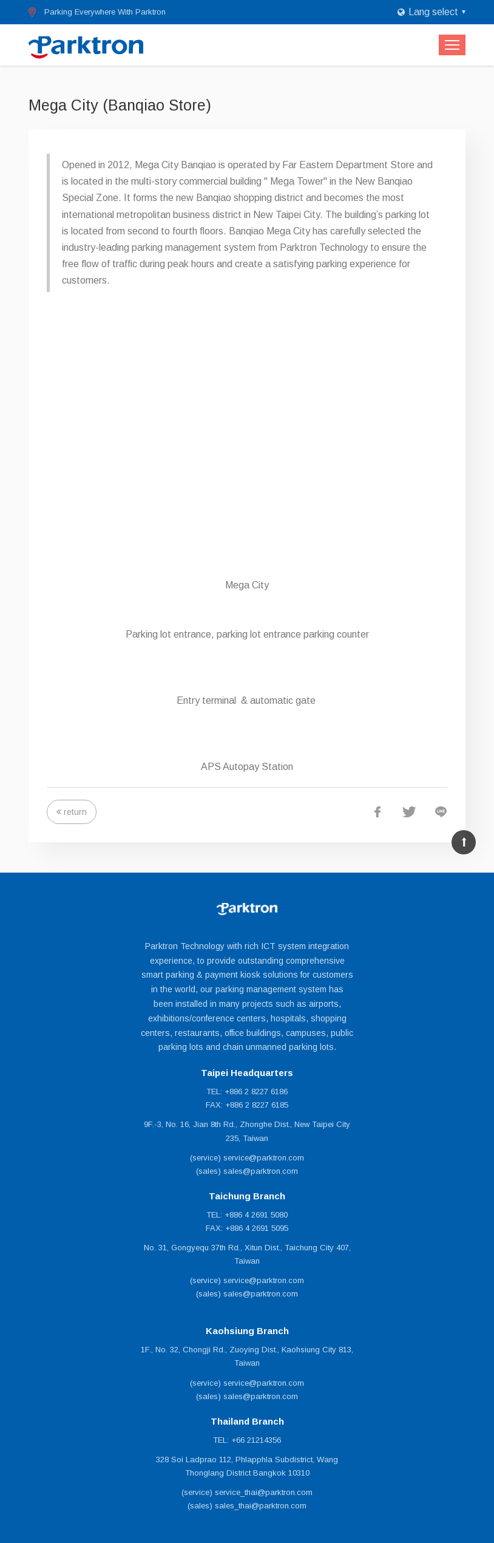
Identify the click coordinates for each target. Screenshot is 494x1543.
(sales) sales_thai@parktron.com (247, 1505)
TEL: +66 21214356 (247, 1440)
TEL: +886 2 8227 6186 (247, 1091)
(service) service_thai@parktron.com (247, 1492)
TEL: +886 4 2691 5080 (247, 1214)
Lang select (433, 12)
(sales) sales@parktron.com (247, 1171)
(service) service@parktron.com (247, 1157)
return (75, 812)
